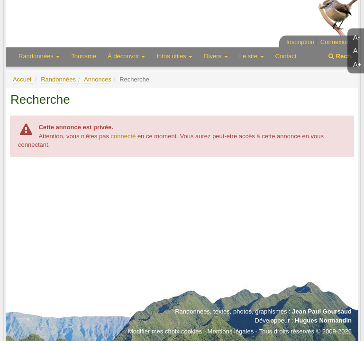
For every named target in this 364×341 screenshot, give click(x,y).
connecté (123, 136)
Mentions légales (231, 331)
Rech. (340, 56)
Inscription (300, 41)
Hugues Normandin (323, 320)
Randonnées (58, 79)
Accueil (23, 79)
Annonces (97, 79)
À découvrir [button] (126, 56)
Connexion (335, 41)
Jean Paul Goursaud (322, 311)
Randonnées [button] (39, 56)
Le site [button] (251, 56)
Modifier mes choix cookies (165, 331)
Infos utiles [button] (174, 56)
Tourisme (83, 56)
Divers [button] (216, 56)
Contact (286, 56)
